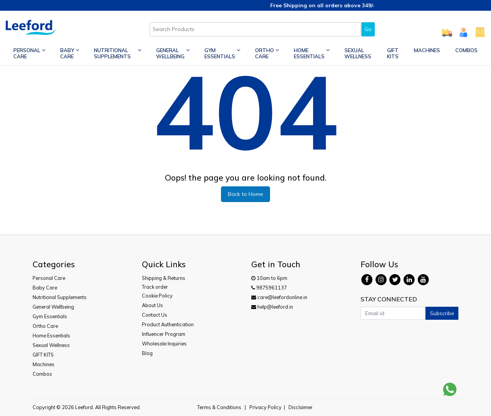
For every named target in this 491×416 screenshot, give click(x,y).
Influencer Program (163, 334)
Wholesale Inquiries (164, 343)
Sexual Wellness (357, 53)
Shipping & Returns (163, 278)
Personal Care (29, 53)
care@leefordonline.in (279, 297)
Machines (427, 50)
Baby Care (69, 53)
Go (368, 29)
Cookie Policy (157, 296)
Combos (466, 50)
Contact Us (154, 315)
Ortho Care (266, 53)
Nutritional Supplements (117, 53)
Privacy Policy (265, 407)
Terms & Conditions (219, 407)
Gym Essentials (222, 53)
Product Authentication (168, 324)
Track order (155, 287)
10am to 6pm (269, 278)
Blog (147, 353)
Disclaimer (300, 407)
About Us (152, 305)
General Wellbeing (172, 53)
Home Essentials (311, 53)
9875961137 (269, 287)
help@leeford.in (272, 307)
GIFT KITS (393, 53)
